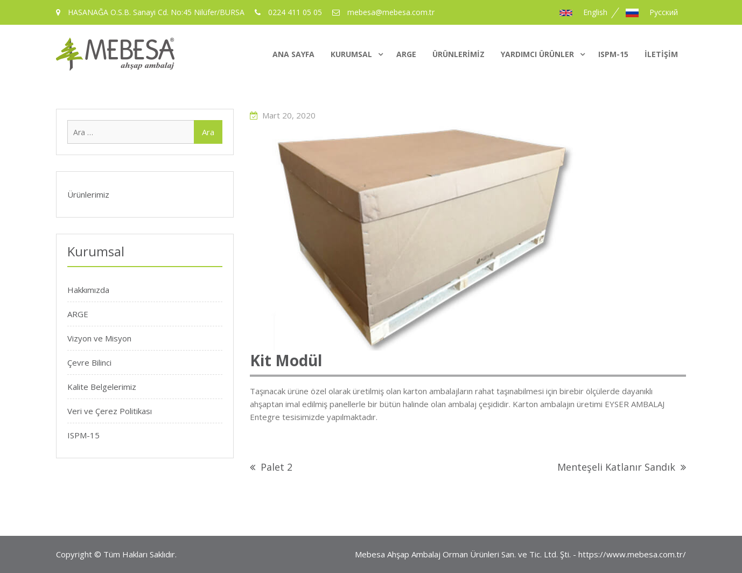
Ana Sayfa (293, 54)
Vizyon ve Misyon (99, 338)
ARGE (406, 54)
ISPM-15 (613, 54)
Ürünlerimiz (458, 54)
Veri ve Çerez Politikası (109, 411)
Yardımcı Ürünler (537, 54)
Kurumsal (351, 54)
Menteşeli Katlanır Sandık (616, 466)
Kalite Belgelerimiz (101, 386)
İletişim (661, 54)
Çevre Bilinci (89, 362)
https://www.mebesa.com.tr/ (632, 554)
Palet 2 (276, 466)
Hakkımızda (88, 289)
